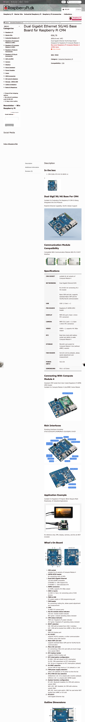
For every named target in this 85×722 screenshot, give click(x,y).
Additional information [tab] (32, 167)
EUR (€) (6, 26)
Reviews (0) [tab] (29, 171)
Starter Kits (18, 14)
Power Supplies (10, 70)
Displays (7, 64)
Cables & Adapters (10, 84)
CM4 (63, 63)
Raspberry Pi (8, 14)
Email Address (9, 114)
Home (7, 22)
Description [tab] (28, 163)
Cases (7, 73)
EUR (63, 2)
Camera (7, 62)
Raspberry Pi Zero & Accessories (11, 50)
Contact (26, 2)
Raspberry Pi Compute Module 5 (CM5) (12, 41)
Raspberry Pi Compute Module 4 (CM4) (12, 46)
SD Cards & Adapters (11, 79)
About (20, 2)
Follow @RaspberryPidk (11, 144)
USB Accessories (10, 76)
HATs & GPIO (9, 59)
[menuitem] (7, 2)
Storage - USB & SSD (11, 82)
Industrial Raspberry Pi (32, 14)
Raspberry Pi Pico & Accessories (11, 55)
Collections (68, 14)
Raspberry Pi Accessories (52, 14)
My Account (14, 2)
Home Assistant (10, 67)
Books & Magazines (11, 87)
